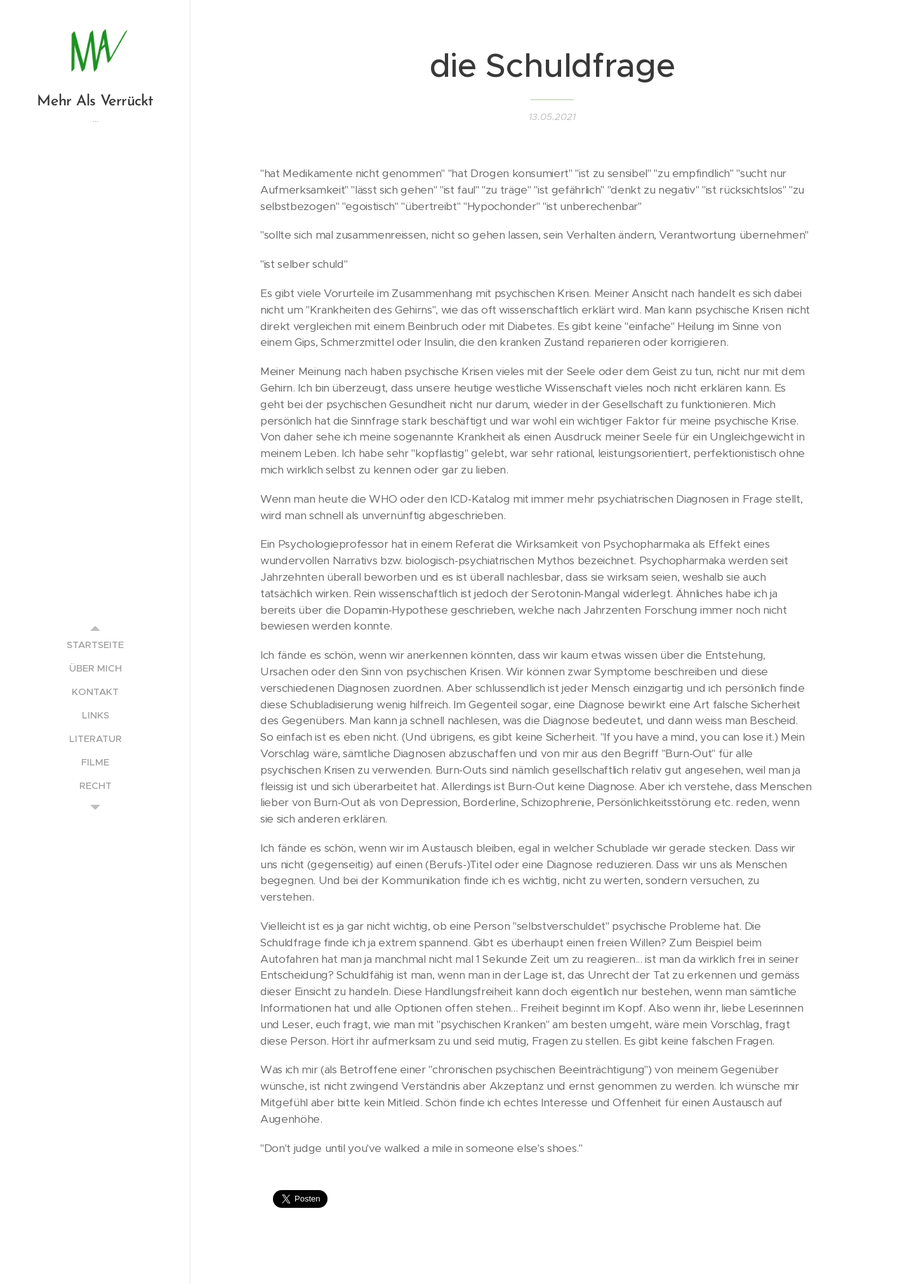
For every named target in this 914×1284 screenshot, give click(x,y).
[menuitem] (95, 644)
